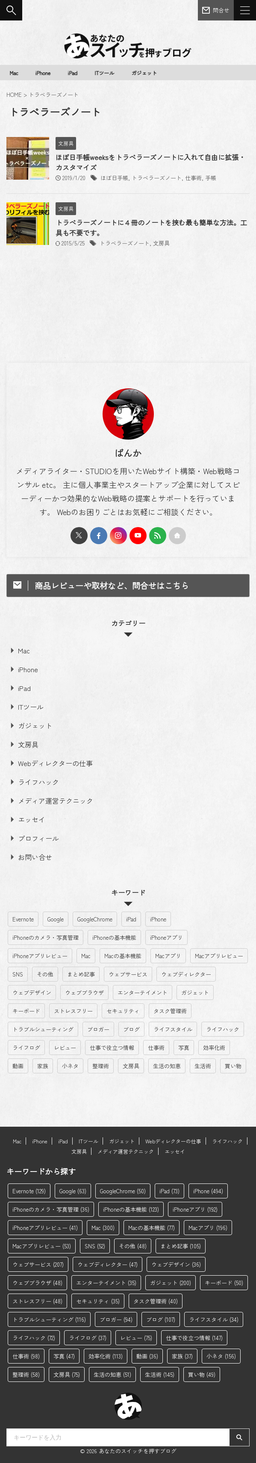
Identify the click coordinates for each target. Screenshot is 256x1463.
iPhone (44, 72)
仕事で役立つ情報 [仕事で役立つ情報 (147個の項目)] (112, 1047)
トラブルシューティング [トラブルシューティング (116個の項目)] (43, 1029)
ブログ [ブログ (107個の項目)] (131, 1029)
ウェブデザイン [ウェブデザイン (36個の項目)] (31, 992)
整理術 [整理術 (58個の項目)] (100, 1066)
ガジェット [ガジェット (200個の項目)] (195, 992)
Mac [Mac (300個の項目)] (86, 956)
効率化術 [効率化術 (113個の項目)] (214, 1047)
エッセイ (31, 819)
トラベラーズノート (157, 178)
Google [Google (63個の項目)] (55, 919)
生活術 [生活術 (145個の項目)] (202, 1066)
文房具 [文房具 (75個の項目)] (131, 1066)
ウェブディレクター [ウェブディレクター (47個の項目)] (186, 974)
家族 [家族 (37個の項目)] (42, 1066)
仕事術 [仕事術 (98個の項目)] (156, 1047)
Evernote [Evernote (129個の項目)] (23, 919)
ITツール (105, 72)
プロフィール (38, 838)
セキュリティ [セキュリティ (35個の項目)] (123, 1011)
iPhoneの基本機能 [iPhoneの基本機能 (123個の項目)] (114, 937)
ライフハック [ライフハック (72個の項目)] (222, 1029)
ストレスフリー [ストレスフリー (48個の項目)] (73, 1011)
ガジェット (145, 72)
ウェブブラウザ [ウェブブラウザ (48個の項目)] (84, 992)
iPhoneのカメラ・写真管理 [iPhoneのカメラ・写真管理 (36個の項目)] (45, 937)
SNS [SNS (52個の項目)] (17, 974)
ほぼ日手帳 (114, 178)
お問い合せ (35, 857)
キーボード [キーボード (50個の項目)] (26, 1011)
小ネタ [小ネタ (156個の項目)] (70, 1066)
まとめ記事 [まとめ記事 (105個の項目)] (81, 974)
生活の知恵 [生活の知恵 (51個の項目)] (167, 1066)
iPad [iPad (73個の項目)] (131, 919)
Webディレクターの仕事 (55, 763)
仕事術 (193, 178)
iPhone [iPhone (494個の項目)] (158, 919)
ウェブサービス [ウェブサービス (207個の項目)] (128, 974)
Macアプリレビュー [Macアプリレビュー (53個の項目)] (219, 956)
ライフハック (38, 782)
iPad (74, 72)
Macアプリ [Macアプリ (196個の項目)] (168, 956)
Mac (15, 72)
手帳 (210, 178)
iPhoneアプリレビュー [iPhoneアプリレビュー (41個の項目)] (40, 956)
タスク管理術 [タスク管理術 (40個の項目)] (170, 1011)
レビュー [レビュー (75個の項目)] (65, 1047)
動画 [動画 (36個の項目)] (18, 1066)
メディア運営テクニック (55, 801)
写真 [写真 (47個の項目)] (183, 1047)
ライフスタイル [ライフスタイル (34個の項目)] (172, 1029)
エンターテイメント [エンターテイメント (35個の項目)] (143, 992)
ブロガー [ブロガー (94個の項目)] (98, 1029)
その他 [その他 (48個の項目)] (45, 974)
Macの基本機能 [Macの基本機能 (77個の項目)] (122, 956)
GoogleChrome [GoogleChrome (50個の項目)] (94, 919)
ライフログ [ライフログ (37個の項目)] (26, 1047)
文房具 (161, 243)
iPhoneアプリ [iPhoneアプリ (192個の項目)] (166, 937)
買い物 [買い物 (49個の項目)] (233, 1066)
